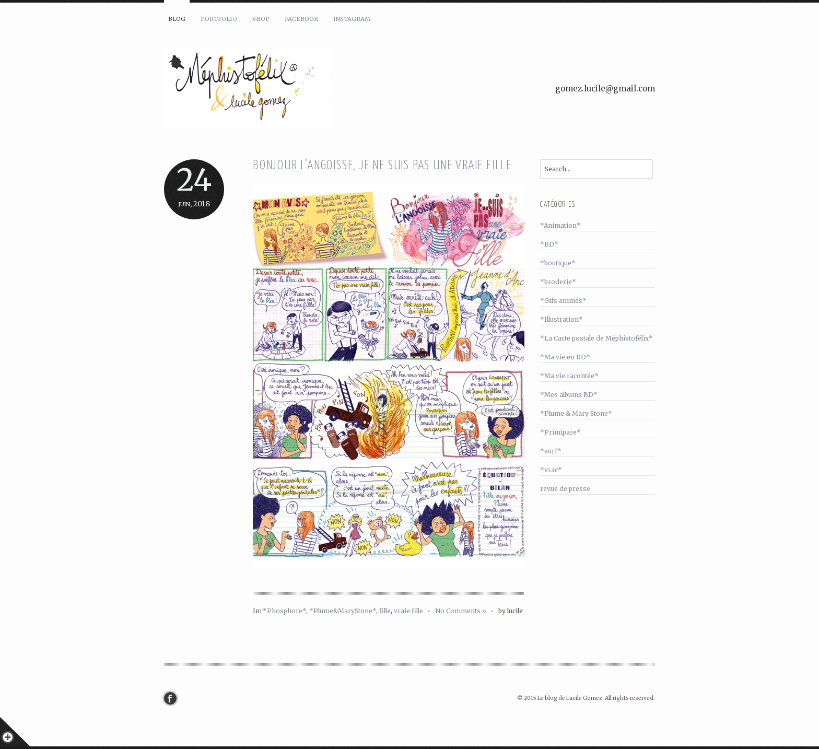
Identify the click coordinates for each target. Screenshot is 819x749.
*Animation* (560, 225)
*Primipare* (560, 432)
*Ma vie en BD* (565, 357)
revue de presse (565, 489)
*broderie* (558, 282)
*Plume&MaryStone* (342, 611)
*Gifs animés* (563, 301)
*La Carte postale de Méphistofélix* (596, 338)
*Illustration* (561, 319)
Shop (261, 18)
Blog (176, 18)
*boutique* (558, 263)
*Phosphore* (284, 611)
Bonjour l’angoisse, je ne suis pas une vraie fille (382, 166)
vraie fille (408, 611)
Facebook (301, 18)
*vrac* (551, 470)
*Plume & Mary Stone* (576, 413)
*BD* (549, 244)
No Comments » (460, 611)
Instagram (351, 18)
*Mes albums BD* (569, 395)
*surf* (550, 451)
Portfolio (219, 18)
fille (385, 611)
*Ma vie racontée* (569, 376)
